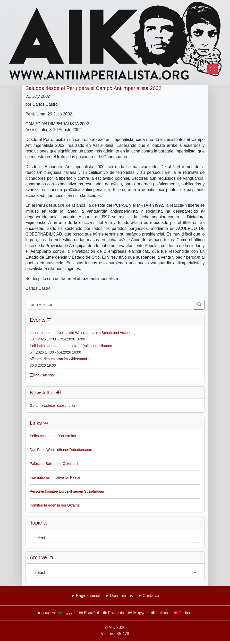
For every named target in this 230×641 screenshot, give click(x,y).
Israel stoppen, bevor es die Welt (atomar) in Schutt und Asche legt (83, 333)
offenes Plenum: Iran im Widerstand (58, 359)
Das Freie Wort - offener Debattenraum (61, 450)
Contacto (151, 595)
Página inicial (88, 595)
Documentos (121, 595)
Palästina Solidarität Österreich (54, 464)
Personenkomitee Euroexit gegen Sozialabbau (67, 491)
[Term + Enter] (109, 305)
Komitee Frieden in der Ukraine (55, 505)
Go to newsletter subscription (53, 405)
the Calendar (42, 375)
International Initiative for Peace (55, 477)
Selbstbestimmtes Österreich (53, 436)
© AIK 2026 (115, 627)
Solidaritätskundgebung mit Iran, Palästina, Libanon (71, 346)
